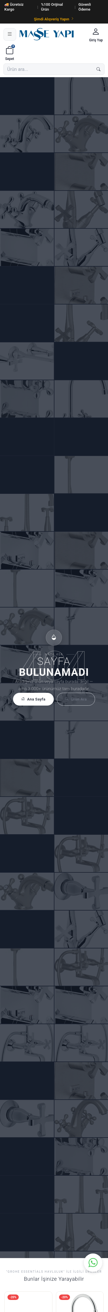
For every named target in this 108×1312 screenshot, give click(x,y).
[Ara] (98, 69)
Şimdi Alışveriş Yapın (54, 19)
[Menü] (9, 34)
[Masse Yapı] (51, 34)
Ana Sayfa (33, 699)
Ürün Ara (76, 699)
